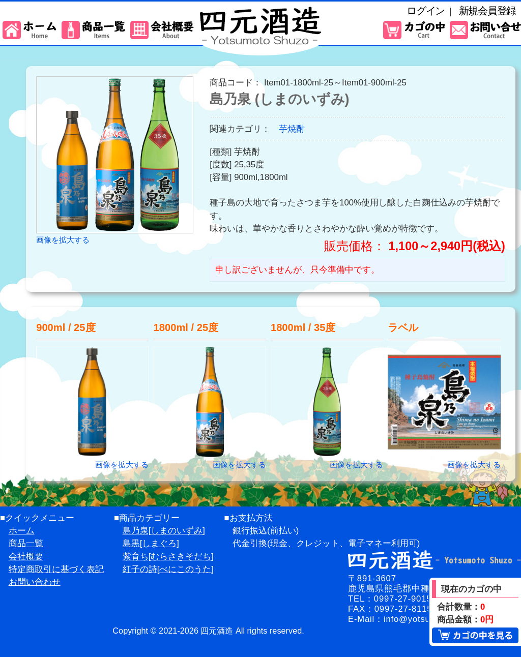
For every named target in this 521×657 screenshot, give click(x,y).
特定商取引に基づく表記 (56, 569)
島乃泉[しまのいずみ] (164, 530)
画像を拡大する (63, 239)
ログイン (426, 10)
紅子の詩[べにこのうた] (168, 569)
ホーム (22, 530)
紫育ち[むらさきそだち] (168, 556)
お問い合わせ (35, 582)
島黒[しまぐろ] (151, 543)
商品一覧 (26, 543)
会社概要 (26, 556)
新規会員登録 (487, 10)
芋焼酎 (292, 129)
